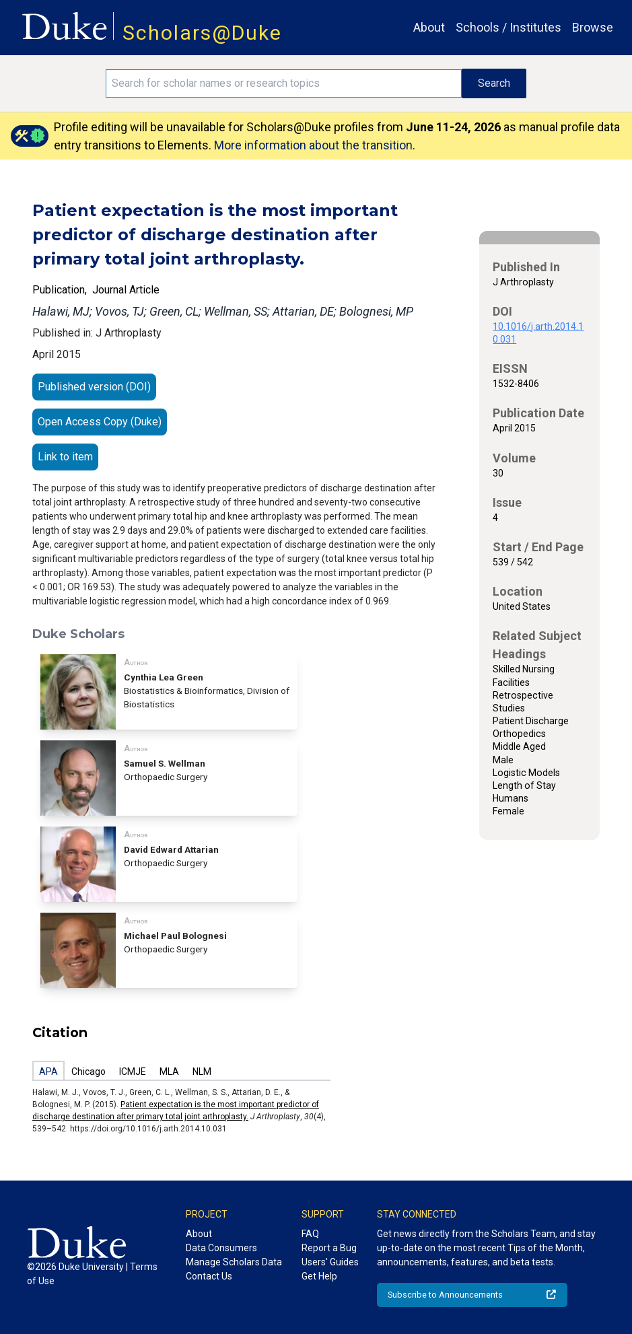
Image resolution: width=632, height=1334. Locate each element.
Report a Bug (329, 1247)
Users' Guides (330, 1262)
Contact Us (209, 1276)
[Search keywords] (283, 83)
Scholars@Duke (202, 32)
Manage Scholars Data (234, 1262)
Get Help (319, 1276)
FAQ (310, 1233)
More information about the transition (313, 145)
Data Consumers (221, 1247)
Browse (592, 27)
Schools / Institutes (508, 27)
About (429, 27)
